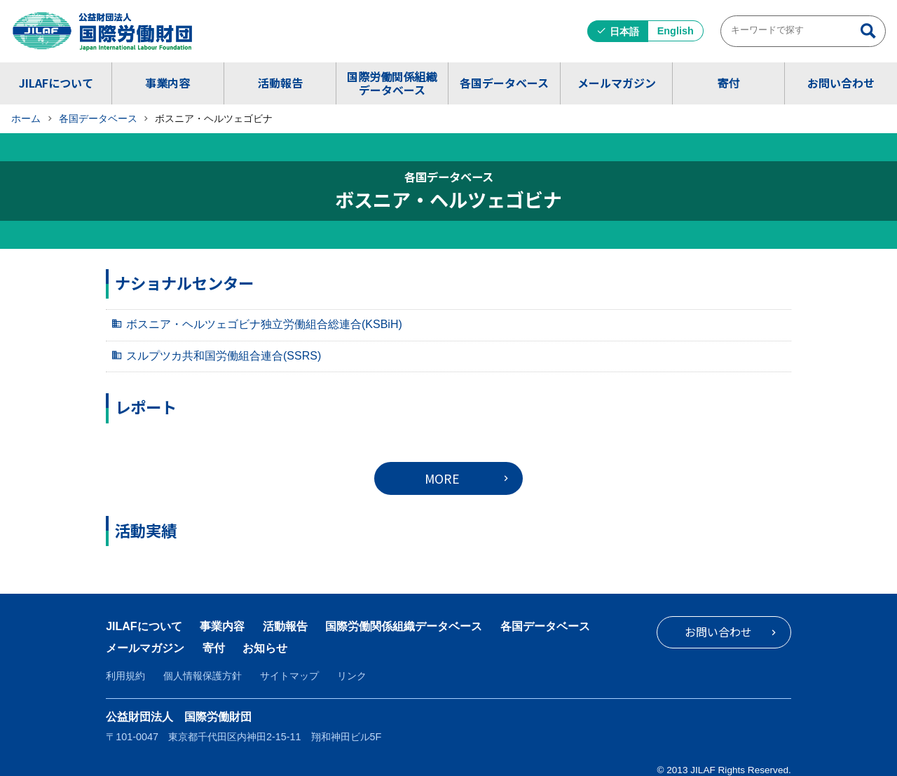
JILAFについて (56, 82)
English (675, 30)
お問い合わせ (841, 82)
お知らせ (264, 648)
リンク (352, 675)
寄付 (728, 82)
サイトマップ (289, 675)
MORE (442, 478)
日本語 (624, 31)
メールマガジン (616, 82)
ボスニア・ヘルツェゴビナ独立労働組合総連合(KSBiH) (264, 324)
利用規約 (125, 675)
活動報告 (280, 82)
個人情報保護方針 (202, 675)
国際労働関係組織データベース (392, 83)
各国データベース (504, 82)
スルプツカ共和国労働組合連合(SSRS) (223, 356)
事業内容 (167, 82)
